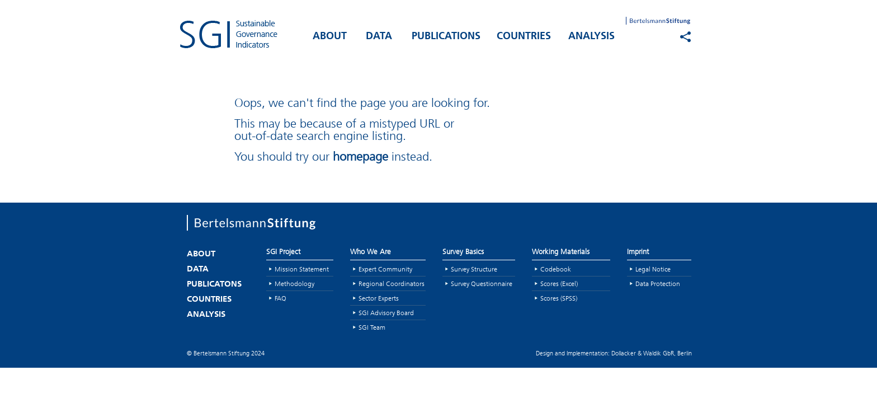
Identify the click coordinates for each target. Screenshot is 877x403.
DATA (379, 36)
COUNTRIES (524, 36)
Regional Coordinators (392, 283)
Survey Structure (474, 269)
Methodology (294, 283)
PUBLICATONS (214, 284)
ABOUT (330, 36)
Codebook (555, 269)
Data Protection (657, 283)
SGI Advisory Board (386, 312)
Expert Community (385, 269)
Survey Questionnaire (481, 283)
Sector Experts (379, 298)
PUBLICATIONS (446, 36)
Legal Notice (653, 269)
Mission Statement (302, 269)
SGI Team (372, 327)
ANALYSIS (591, 36)
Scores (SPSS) (558, 298)
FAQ (280, 298)
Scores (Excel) (559, 283)
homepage (360, 156)
